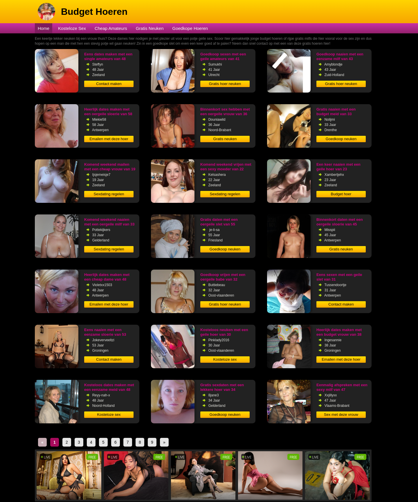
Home (43, 28)
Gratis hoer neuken (225, 84)
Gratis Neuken (150, 28)
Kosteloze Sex (72, 28)
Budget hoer (341, 194)
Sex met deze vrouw (341, 414)
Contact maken (108, 84)
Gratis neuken (225, 139)
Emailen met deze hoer (108, 139)
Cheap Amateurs (111, 28)
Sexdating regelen (109, 194)
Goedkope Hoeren (190, 28)
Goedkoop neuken (341, 139)
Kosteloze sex (225, 359)
